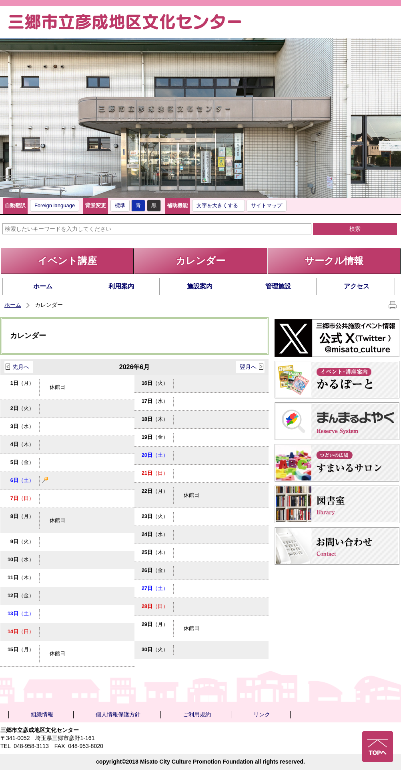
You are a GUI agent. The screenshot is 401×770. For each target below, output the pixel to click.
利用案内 (121, 286)
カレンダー (200, 260)
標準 (120, 205)
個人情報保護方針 (118, 714)
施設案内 (200, 286)
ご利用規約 (197, 714)
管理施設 (278, 286)
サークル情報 (334, 260)
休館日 (57, 387)
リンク (261, 714)
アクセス (356, 286)
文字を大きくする (217, 205)
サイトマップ (266, 205)
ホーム (42, 286)
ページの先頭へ (377, 746)
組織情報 (42, 714)
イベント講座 (67, 260)
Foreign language (54, 205)
